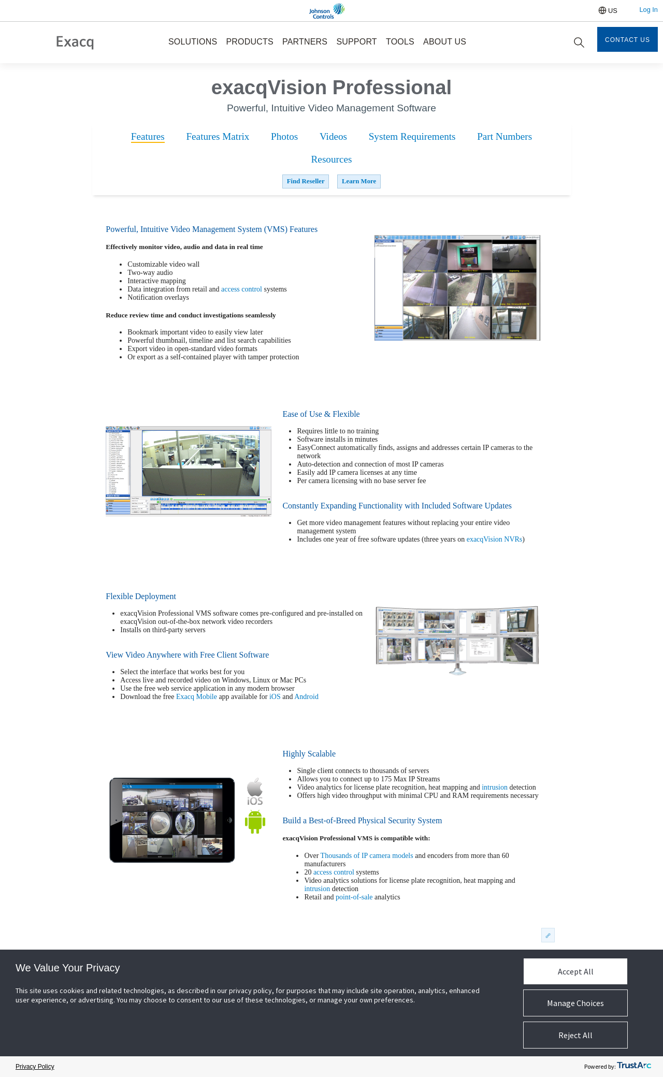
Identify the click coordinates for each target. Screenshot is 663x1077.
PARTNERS (304, 41)
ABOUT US (444, 41)
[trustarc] (634, 1066)
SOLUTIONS (192, 41)
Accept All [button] (576, 971)
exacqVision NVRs (495, 539)
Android (306, 697)
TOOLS (400, 41)
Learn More (359, 181)
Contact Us (627, 39)
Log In (648, 9)
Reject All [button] (575, 1035)
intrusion (495, 787)
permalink (546, 935)
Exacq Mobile (196, 697)
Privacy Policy (35, 1066)
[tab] (148, 136)
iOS (275, 697)
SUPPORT (356, 41)
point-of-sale (354, 897)
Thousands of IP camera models (367, 856)
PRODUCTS (249, 41)
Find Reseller (306, 181)
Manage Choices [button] (575, 1003)
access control (241, 289)
